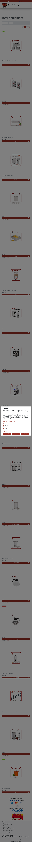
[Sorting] (5, 23)
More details (5, 431)
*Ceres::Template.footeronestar (7, 834)
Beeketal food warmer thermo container (7, 175)
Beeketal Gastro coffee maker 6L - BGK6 (7, 558)
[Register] (8, 1)
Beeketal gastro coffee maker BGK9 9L (7, 596)
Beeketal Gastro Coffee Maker (6, 328)
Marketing (6, 425)
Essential (6, 423)
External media (7, 426)
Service (3, 821)
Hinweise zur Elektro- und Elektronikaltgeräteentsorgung (20, 838)
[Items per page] (11, 23)
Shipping (8, 104)
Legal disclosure (12, 421)
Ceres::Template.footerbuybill (7, 832)
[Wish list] (23, 1)
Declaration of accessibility (5, 837)
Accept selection (16, 433)
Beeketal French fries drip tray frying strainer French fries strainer (11, 252)
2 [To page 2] (26, 27)
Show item (21, 64)
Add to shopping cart (20, 524)
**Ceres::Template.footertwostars (7, 835)
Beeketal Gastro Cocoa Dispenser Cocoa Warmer (9, 290)
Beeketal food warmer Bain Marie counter (8, 137)
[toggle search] (21, 1)
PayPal (6, 428)
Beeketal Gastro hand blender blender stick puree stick (9, 711)
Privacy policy (5, 421)
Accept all (7, 433)
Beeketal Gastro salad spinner (6, 788)
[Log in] (2, 1)
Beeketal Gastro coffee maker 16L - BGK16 (8, 520)
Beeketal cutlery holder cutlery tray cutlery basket (9, 60)
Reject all (25, 433)
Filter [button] (28, 23)
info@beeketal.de (7, 823)
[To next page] (29, 27)
